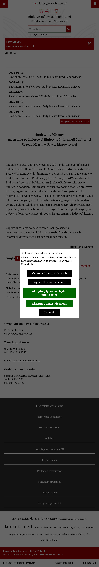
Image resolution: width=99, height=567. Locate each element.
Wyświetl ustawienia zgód (50, 282)
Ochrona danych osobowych (49, 273)
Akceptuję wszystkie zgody (49, 303)
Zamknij (49, 312)
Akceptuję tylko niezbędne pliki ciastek (49, 293)
